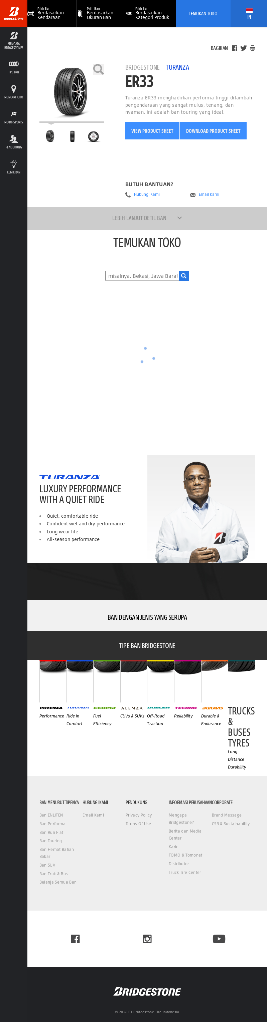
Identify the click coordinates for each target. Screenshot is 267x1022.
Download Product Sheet (213, 130)
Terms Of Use (138, 823)
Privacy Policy (139, 815)
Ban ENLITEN (51, 815)
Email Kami (209, 194)
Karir (173, 846)
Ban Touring (50, 840)
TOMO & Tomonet (185, 855)
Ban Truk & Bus (53, 873)
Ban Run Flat (51, 832)
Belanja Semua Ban (58, 882)
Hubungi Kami (147, 194)
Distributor (179, 863)
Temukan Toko (203, 13)
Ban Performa (52, 823)
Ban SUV (47, 865)
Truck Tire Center (185, 872)
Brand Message (227, 815)
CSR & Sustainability (231, 823)
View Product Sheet (152, 130)
